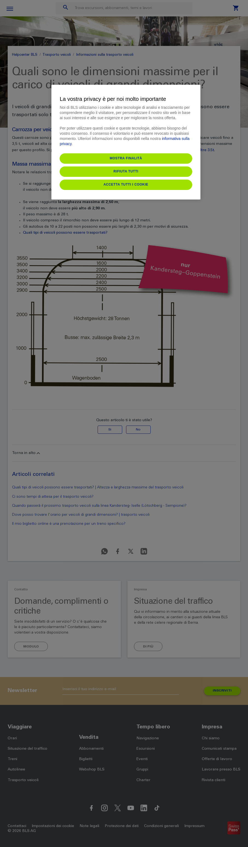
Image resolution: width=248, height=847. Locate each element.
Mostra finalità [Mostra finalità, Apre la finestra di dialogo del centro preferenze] (126, 158)
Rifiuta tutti (125, 171)
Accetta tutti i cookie (126, 184)
